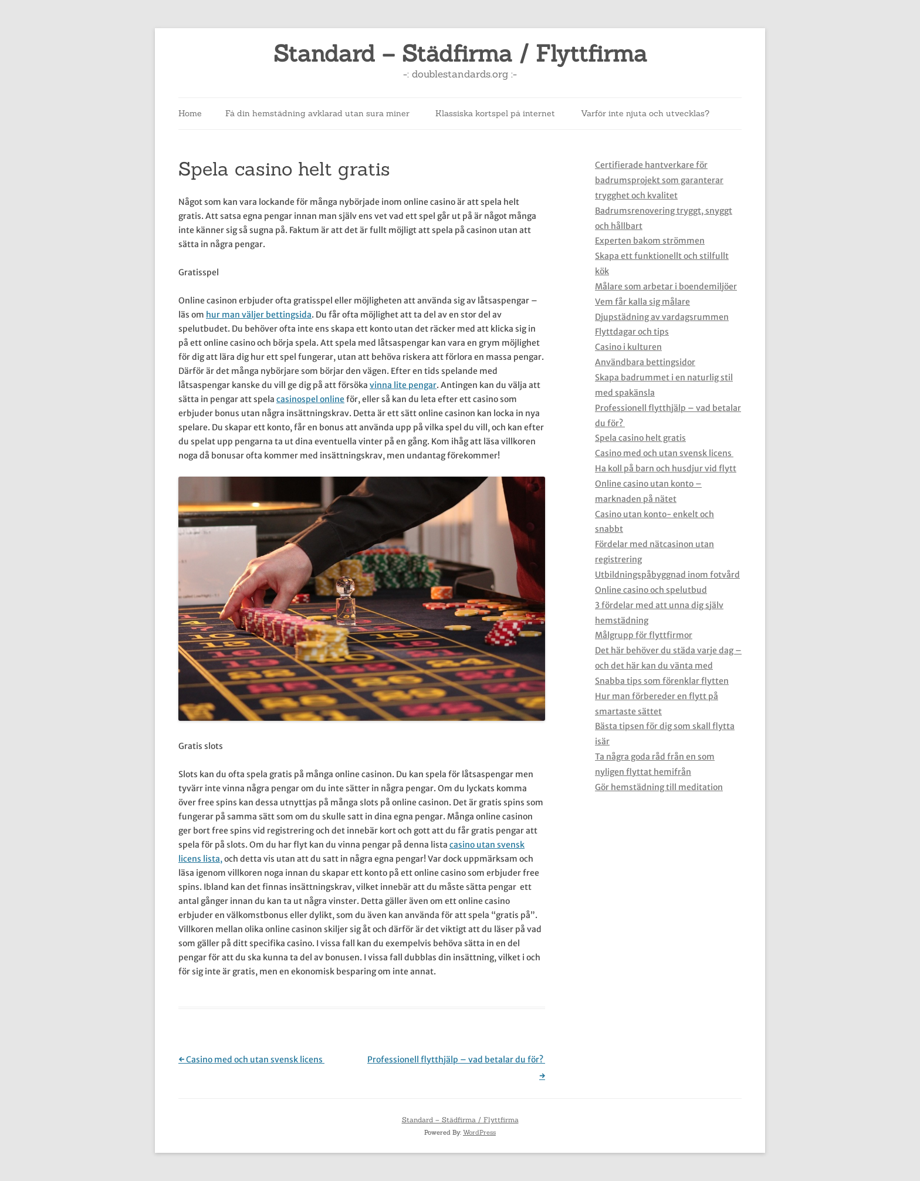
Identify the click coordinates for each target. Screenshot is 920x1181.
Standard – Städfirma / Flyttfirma (460, 53)
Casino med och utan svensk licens (251, 1059)
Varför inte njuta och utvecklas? (645, 113)
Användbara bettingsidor (645, 362)
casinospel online (310, 399)
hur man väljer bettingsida (259, 314)
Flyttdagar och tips (632, 331)
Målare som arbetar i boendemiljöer (666, 286)
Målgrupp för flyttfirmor (643, 635)
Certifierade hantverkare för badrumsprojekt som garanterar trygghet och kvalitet (659, 180)
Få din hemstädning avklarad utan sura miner (317, 113)
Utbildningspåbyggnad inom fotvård (667, 574)
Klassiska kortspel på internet (495, 113)
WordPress (479, 1132)
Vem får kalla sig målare (642, 301)
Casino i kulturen (628, 347)
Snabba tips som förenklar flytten (662, 681)
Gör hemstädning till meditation (659, 787)
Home (190, 113)
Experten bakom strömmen (650, 240)
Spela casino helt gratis (640, 438)
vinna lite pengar (403, 385)
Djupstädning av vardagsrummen (662, 317)
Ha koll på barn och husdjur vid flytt (665, 468)
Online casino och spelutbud (651, 590)
